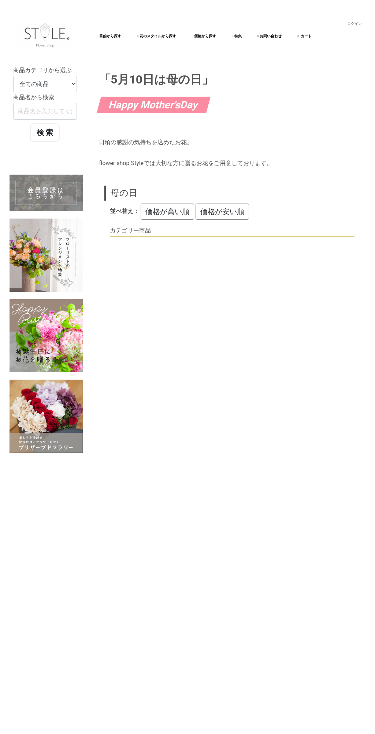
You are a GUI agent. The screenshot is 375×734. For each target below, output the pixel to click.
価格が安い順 (222, 211)
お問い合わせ (269, 36)
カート (305, 36)
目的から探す (109, 36)
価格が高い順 (167, 211)
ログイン (354, 23)
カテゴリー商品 (130, 230)
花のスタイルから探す (156, 36)
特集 (236, 36)
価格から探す (204, 36)
